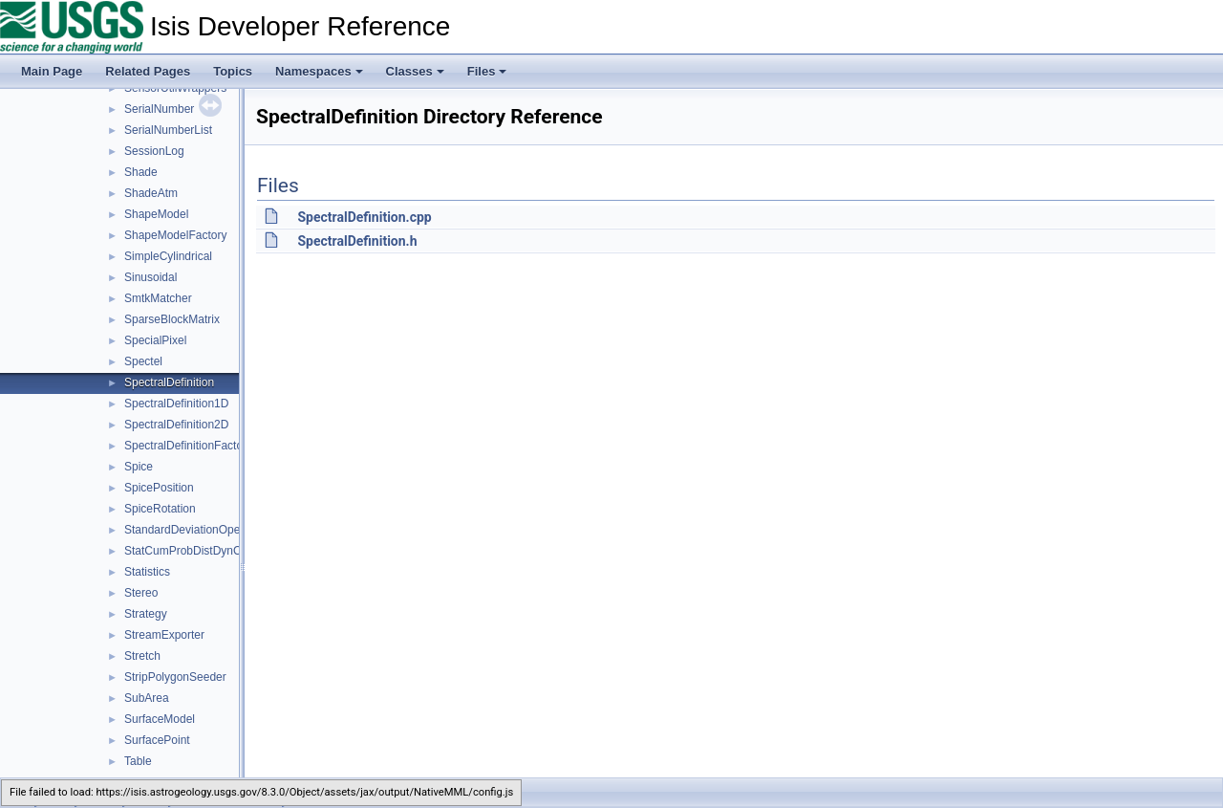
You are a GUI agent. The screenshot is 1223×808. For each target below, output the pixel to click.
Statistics (147, 572)
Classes (415, 71)
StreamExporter (164, 635)
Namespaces (319, 71)
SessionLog (154, 151)
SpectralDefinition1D (176, 403)
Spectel (143, 361)
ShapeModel (156, 214)
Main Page (51, 71)
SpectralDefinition (169, 382)
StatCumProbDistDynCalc (190, 550)
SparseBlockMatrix (172, 319)
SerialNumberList (168, 130)
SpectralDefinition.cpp (364, 217)
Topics (232, 71)
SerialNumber (159, 109)
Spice (138, 466)
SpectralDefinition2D (176, 424)
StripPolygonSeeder (175, 677)
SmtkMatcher (158, 298)
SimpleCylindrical (168, 256)
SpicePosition (159, 487)
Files (487, 71)
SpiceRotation (160, 508)
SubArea (146, 698)
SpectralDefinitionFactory (188, 445)
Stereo (141, 593)
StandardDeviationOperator (194, 529)
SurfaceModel (159, 719)
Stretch (142, 656)
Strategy (145, 614)
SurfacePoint (157, 740)
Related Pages (147, 71)
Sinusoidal (150, 277)
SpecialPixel (155, 340)
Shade (141, 172)
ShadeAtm (151, 193)
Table (138, 761)
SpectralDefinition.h (357, 241)
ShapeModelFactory (175, 235)
